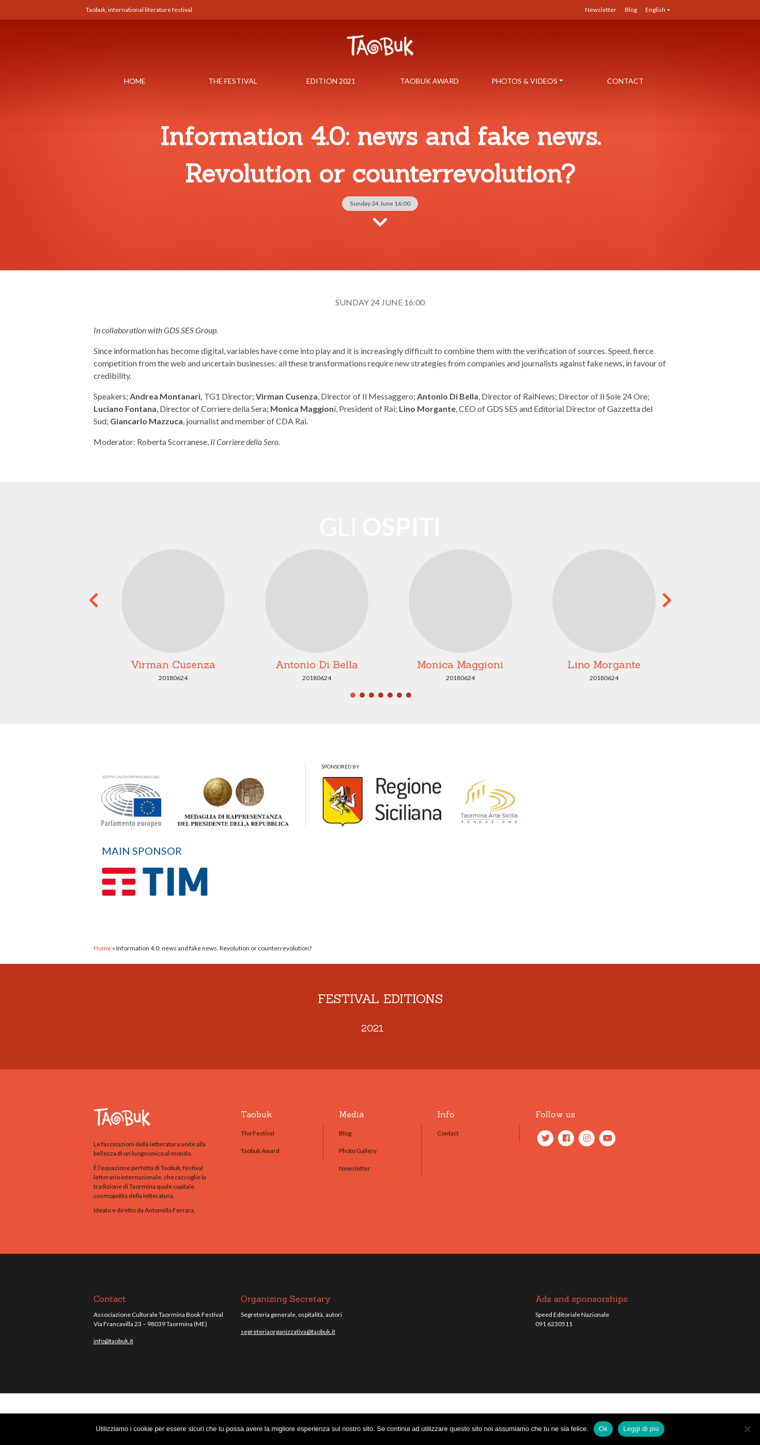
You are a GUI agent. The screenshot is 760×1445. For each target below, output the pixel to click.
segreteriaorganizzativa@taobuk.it (288, 1331)
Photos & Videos (524, 80)
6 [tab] (399, 695)
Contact (625, 80)
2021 (372, 1028)
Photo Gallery (358, 1151)
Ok (603, 1429)
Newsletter (600, 9)
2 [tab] (362, 695)
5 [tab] (390, 695)
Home (135, 80)
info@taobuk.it (113, 1341)
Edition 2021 (330, 80)
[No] (747, 1429)
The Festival (232, 80)
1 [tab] (352, 695)
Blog (631, 9)
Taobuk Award (429, 80)
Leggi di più (641, 1429)
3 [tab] (371, 695)
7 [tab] (408, 695)
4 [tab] (380, 695)
